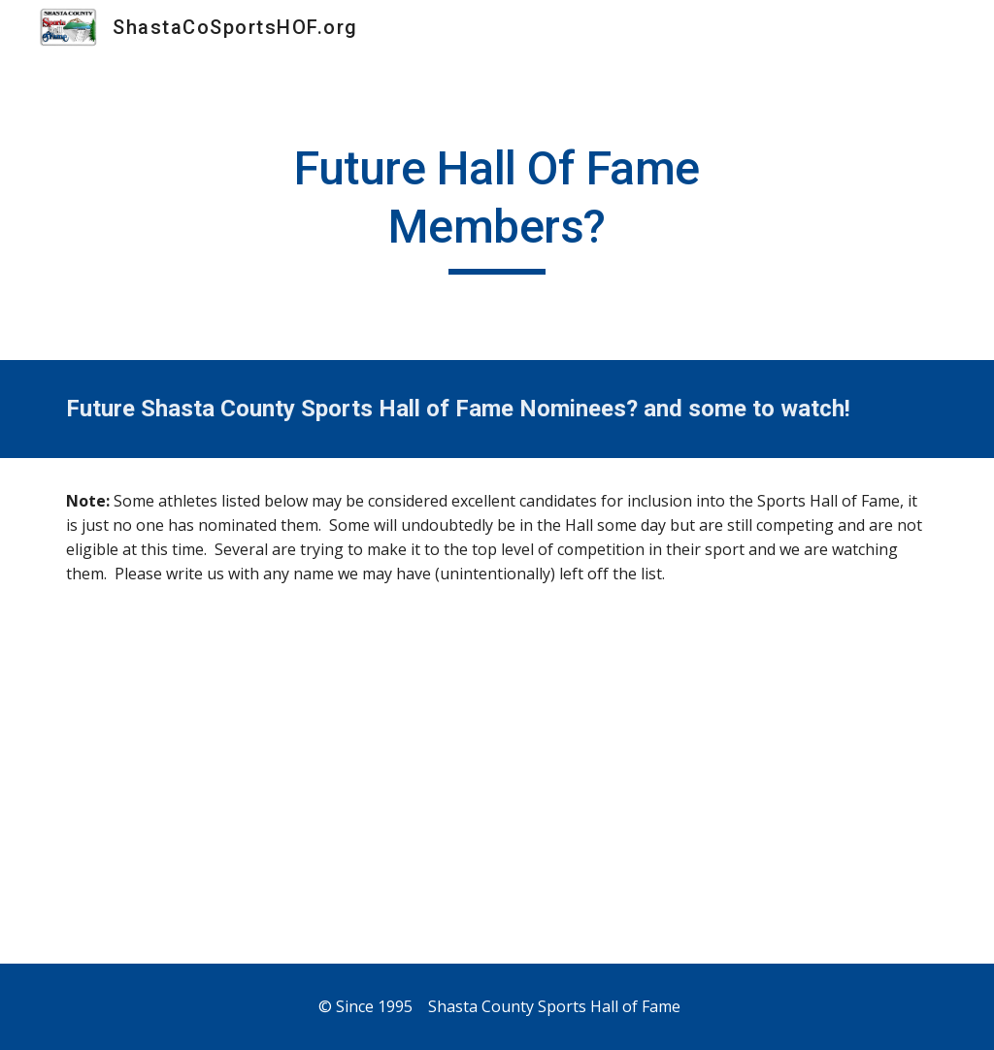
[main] (496, 207)
